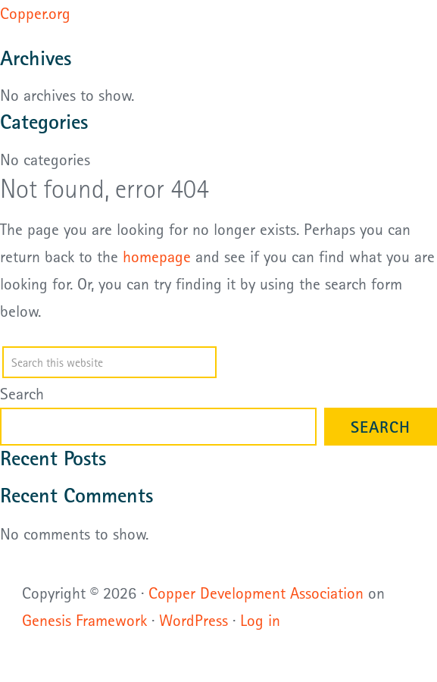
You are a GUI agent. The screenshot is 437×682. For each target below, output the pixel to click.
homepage (157, 256)
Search (22, 393)
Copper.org (35, 13)
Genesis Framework (84, 620)
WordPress (193, 620)
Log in (260, 620)
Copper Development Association (256, 592)
